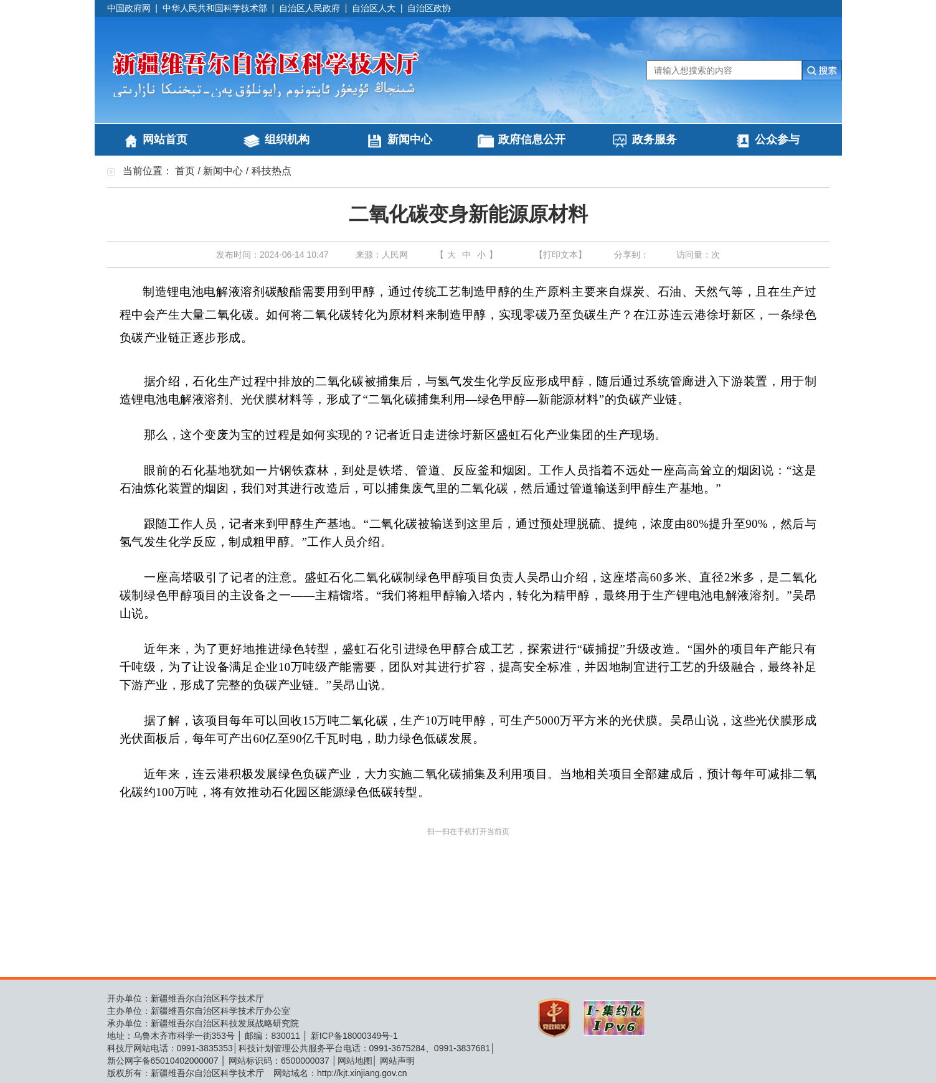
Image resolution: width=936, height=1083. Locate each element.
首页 (185, 171)
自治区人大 (373, 8)
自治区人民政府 (309, 8)
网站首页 (165, 139)
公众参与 (777, 139)
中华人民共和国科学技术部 (215, 8)
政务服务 (654, 139)
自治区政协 (429, 8)
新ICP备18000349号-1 (354, 1036)
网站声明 (397, 1061)
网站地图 (355, 1061)
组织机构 (287, 139)
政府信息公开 (531, 139)
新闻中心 (409, 139)
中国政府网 (129, 8)
